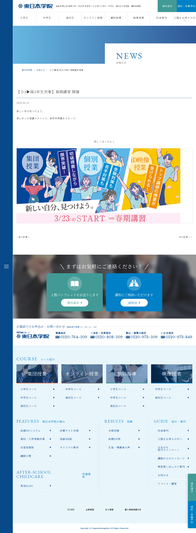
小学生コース (28, 389)
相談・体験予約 (186, 6)
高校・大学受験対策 (32, 439)
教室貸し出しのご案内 (171, 466)
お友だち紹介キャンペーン (169, 449)
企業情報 (90, 509)
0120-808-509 (109, 337)
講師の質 (25, 456)
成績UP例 (114, 439)
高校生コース (28, 406)
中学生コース (28, 397)
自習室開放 (27, 447)
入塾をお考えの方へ (185, 19)
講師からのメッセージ (171, 458)
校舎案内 (161, 17)
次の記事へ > (185, 236)
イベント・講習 (167, 483)
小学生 (24, 17)
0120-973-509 (144, 337)
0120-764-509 (73, 337)
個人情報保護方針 (133, 509)
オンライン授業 (92, 17)
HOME (70, 509)
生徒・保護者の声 (119, 447)
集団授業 (37, 373)
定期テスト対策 (69, 430)
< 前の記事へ (23, 236)
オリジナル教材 (69, 447)
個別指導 (115, 17)
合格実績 (113, 430)
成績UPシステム (30, 430)
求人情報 (109, 509)
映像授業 (138, 17)
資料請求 (167, 6)
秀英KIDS (26, 486)
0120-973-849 (179, 337)
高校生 (70, 17)
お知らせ (163, 475)
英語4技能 (66, 439)
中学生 (47, 17)
